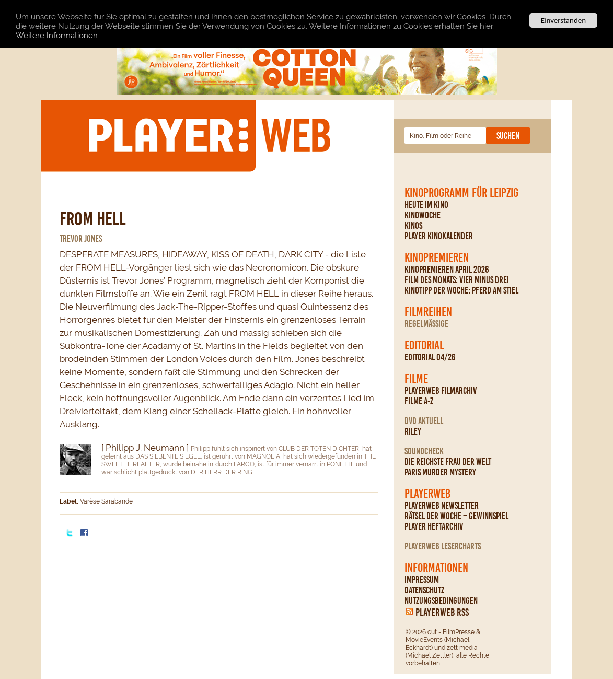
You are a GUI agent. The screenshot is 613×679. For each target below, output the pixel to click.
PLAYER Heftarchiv (433, 526)
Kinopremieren (436, 257)
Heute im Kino (426, 204)
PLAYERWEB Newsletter (441, 505)
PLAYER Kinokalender (438, 236)
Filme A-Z (418, 401)
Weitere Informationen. (57, 35)
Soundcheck (424, 451)
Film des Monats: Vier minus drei (456, 280)
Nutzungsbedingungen (441, 600)
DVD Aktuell (423, 421)
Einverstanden (563, 20)
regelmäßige (426, 324)
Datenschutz (424, 590)
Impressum (421, 579)
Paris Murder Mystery (440, 472)
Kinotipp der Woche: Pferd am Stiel (461, 290)
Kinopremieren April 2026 (446, 269)
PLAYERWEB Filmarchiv (440, 390)
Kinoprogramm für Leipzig (461, 192)
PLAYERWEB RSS (442, 612)
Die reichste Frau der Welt (447, 461)
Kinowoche (422, 215)
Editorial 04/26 (430, 357)
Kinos (413, 225)
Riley (412, 431)
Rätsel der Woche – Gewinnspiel (456, 516)
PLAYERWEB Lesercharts (442, 546)
